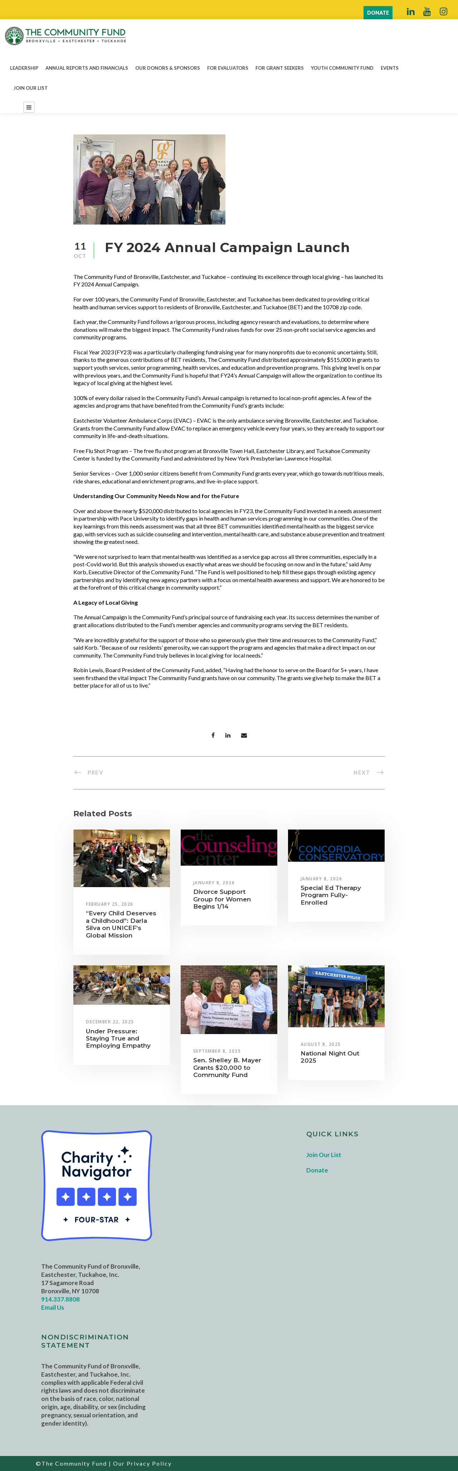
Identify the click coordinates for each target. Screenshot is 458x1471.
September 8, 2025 (217, 1051)
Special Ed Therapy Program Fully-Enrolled (331, 895)
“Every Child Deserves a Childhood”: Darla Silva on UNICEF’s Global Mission (121, 924)
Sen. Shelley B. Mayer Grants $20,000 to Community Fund (227, 1067)
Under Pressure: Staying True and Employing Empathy (118, 1038)
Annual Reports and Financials (86, 68)
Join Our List (31, 88)
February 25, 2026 (109, 904)
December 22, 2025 (110, 1022)
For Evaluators (227, 68)
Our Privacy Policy (142, 1463)
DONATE (378, 13)
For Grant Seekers (279, 68)
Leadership (24, 68)
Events (390, 68)
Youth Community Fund (342, 68)
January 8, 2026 (214, 883)
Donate (317, 1170)
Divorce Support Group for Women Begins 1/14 (222, 899)
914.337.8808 (60, 1299)
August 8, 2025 (321, 1044)
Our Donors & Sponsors (167, 68)
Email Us (52, 1307)
